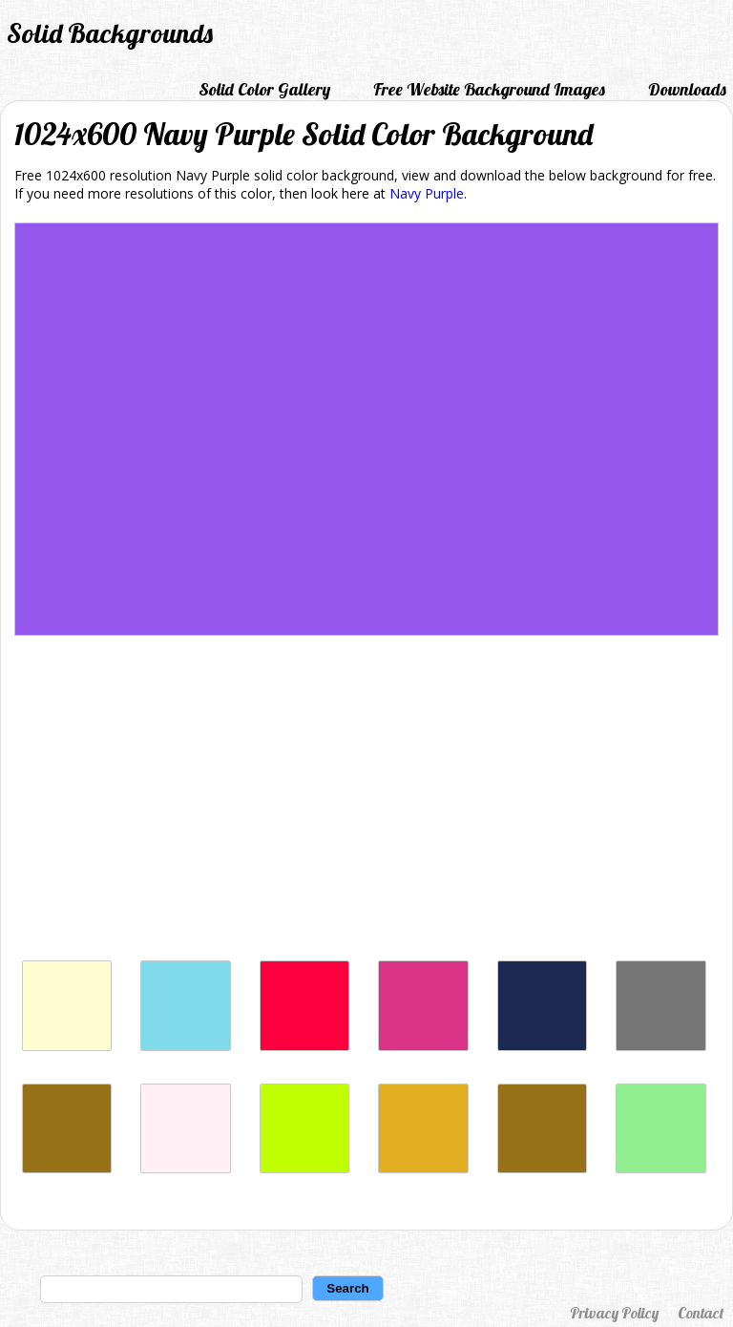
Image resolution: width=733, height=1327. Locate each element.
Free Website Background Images (489, 89)
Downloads (687, 89)
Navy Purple (426, 193)
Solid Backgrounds (110, 33)
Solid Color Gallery (264, 89)
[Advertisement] (366, 803)
